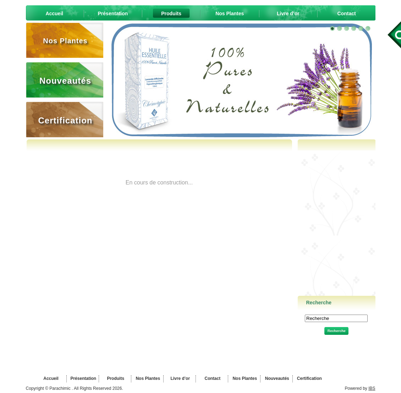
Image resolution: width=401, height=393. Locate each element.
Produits (115, 378)
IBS (371, 388)
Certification (309, 378)
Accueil (50, 378)
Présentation (82, 378)
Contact (211, 378)
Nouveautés (276, 378)
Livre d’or (179, 378)
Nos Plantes (147, 378)
